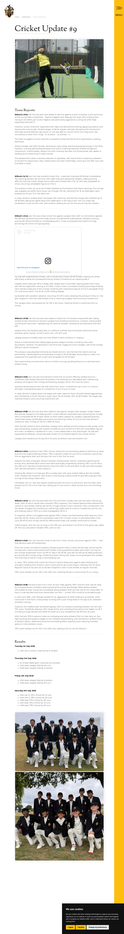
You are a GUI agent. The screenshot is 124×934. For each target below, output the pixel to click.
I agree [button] (70, 927)
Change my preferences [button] (98, 927)
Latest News (26, 17)
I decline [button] (81, 927)
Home (17, 17)
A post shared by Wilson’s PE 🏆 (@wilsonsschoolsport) (48, 272)
